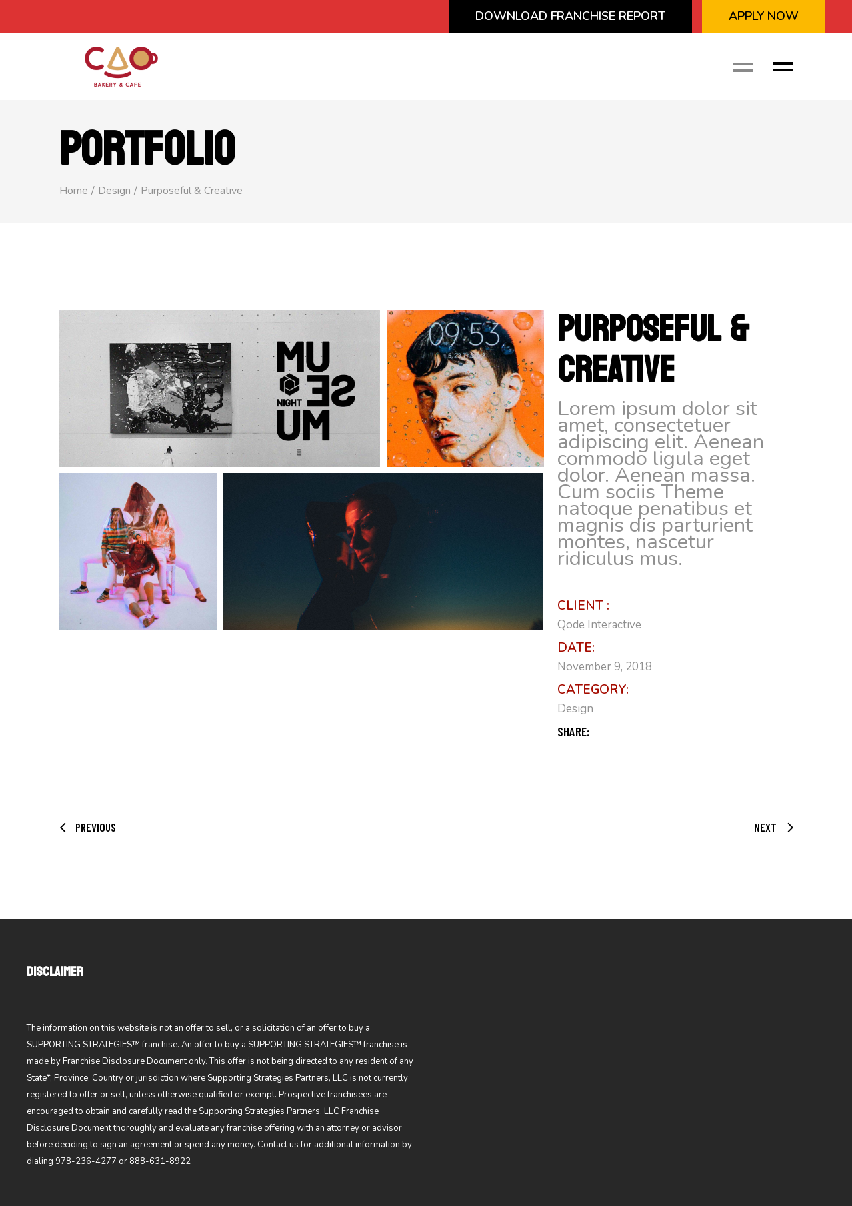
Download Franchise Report (570, 16)
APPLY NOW (764, 16)
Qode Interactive (599, 624)
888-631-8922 (160, 1161)
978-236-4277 (86, 1161)
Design (575, 708)
